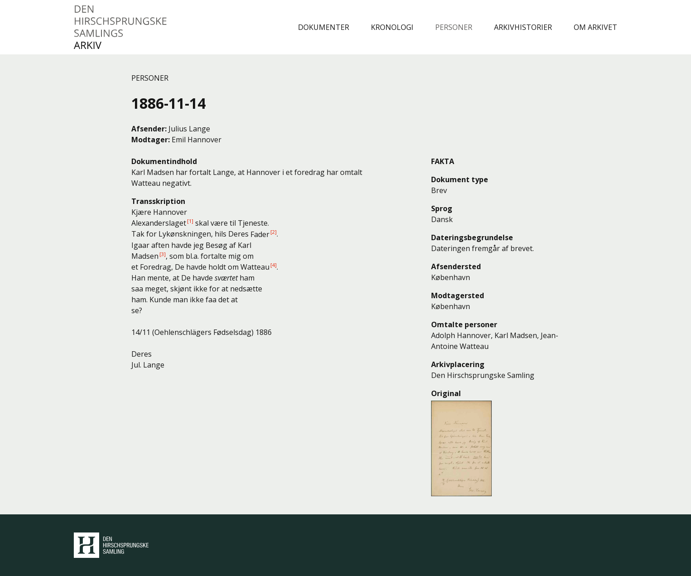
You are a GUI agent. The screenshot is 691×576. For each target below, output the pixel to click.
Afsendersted (456, 266)
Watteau (254, 267)
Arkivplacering (458, 364)
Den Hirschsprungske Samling (111, 545)
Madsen (144, 256)
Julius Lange (189, 129)
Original (446, 393)
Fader (259, 234)
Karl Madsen (515, 335)
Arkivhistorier (523, 27)
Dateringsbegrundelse (472, 237)
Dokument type (459, 179)
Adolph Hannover (461, 335)
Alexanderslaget (158, 223)
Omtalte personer (464, 324)
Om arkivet (595, 27)
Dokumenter (323, 27)
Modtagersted (457, 295)
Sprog (441, 208)
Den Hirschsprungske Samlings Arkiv (121, 27)
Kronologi (392, 27)
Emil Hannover (196, 140)
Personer (453, 27)
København (450, 277)
